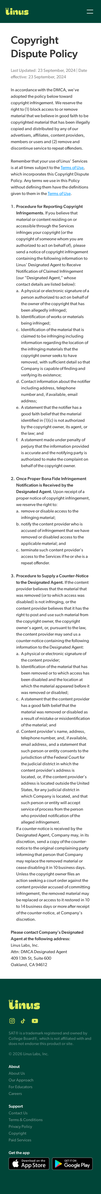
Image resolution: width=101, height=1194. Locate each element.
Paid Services (20, 1140)
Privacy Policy (20, 1127)
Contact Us (18, 1113)
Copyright (17, 1133)
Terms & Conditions (26, 1120)
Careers (15, 1094)
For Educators (20, 1087)
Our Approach (21, 1080)
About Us (17, 1073)
